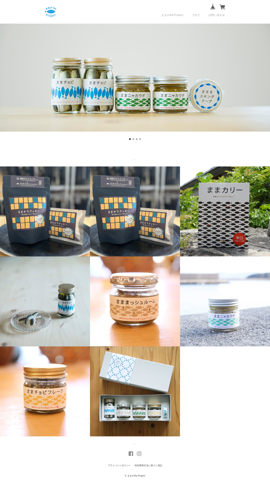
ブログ (196, 14)
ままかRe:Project (172, 14)
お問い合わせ (216, 14)
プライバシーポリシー (119, 465)
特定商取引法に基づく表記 (148, 465)
